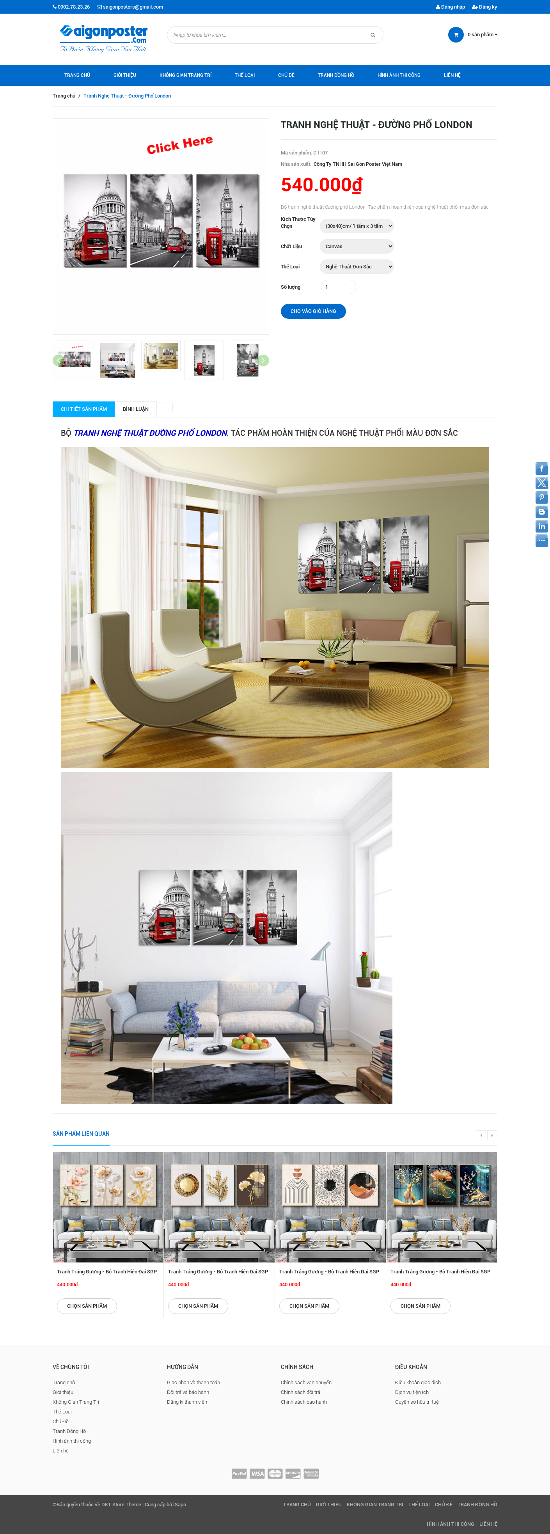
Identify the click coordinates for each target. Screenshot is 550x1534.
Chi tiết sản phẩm (84, 409)
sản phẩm (482, 34)
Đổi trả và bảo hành (188, 1392)
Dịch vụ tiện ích (412, 1392)
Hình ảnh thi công (399, 75)
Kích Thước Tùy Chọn (298, 222)
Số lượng (290, 287)
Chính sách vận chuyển (306, 1382)
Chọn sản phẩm (87, 1306)
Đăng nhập (450, 7)
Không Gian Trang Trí (185, 75)
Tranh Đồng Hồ (336, 75)
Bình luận (136, 409)
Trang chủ (77, 75)
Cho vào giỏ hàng (313, 311)
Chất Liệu (291, 246)
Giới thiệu (125, 75)
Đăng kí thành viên (187, 1402)
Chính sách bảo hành (304, 1402)
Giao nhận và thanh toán (193, 1382)
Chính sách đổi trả (300, 1392)
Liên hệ (452, 75)
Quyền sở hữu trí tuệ (417, 1402)
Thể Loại (245, 75)
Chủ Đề (286, 75)
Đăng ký (484, 7)
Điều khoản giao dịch (418, 1382)
